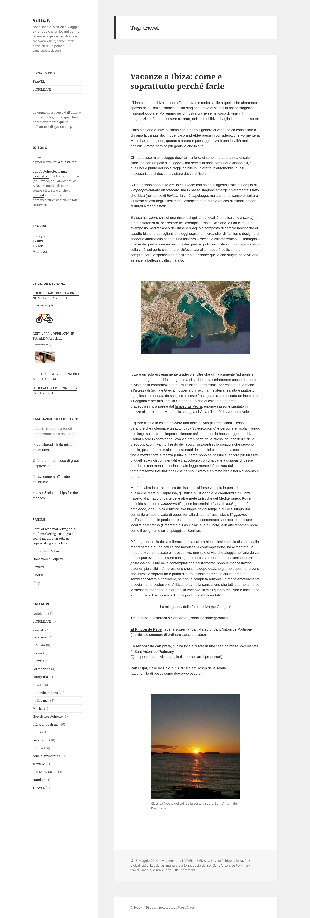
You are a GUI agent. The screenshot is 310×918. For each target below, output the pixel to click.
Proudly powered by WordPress (170, 907)
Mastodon (40, 252)
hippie (229, 860)
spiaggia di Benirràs (185, 531)
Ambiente (40, 613)
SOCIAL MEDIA (44, 73)
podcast (38, 195)
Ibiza (239, 860)
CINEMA (39, 645)
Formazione (41, 669)
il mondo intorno (45, 693)
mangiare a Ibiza (178, 865)
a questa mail (68, 162)
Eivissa (204, 860)
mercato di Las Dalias (181, 525)
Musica (38, 708)
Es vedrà (217, 860)
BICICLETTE (42, 89)
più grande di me (46, 724)
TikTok (38, 246)
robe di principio (45, 756)
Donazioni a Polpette (48, 559)
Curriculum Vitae (46, 551)
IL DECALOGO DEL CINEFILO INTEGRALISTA (55, 390)
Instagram (40, 236)
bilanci (38, 629)
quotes (38, 732)
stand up (39, 780)
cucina (38, 653)
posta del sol (202, 865)
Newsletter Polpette (48, 716)
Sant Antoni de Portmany (231, 865)
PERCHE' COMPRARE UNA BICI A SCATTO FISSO (56, 376)
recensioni (40, 740)
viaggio (146, 870)
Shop (36, 583)
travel (134, 870)
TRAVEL (39, 81)
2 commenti (187, 870)
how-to (38, 685)
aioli (169, 450)
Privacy (38, 567)
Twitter (38, 241)
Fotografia (40, 677)
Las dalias (157, 865)
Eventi (37, 661)
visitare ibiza (162, 870)
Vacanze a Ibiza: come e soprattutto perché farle (177, 81)
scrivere (39, 764)
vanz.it (41, 19)
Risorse (38, 575)
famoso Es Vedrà (188, 406)
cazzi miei (40, 637)
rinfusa (38, 748)
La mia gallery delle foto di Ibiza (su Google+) (196, 607)
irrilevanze (41, 700)
